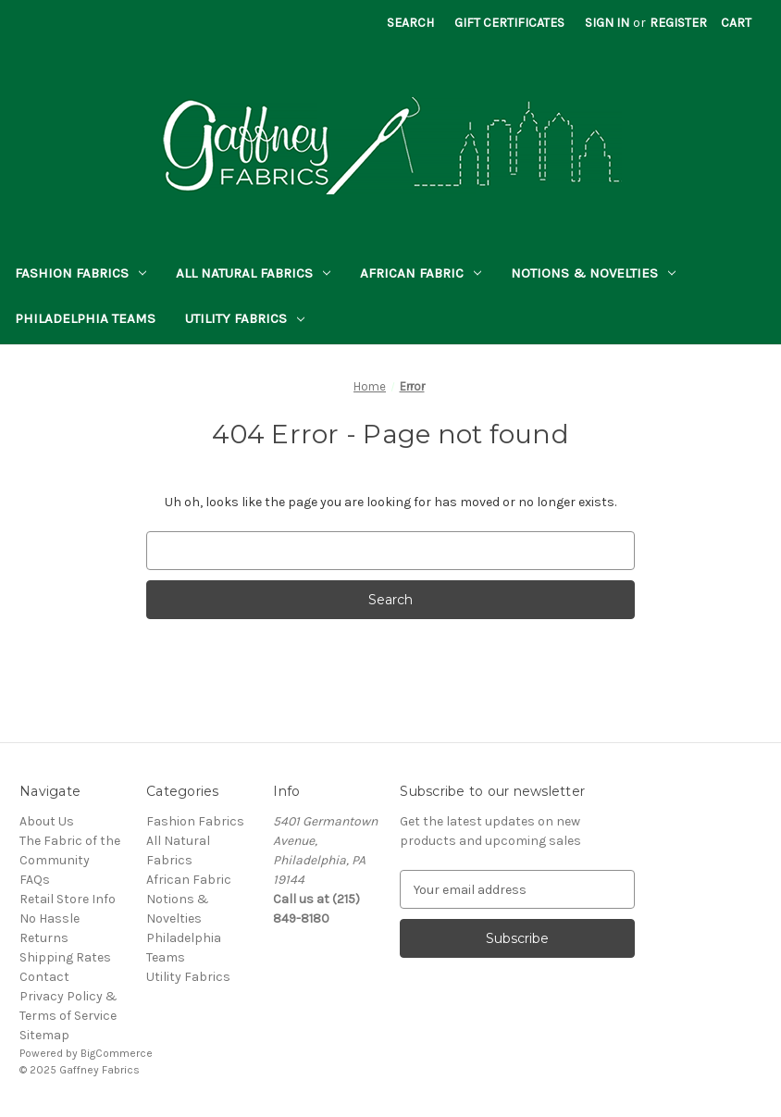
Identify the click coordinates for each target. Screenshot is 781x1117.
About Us (46, 821)
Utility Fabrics (244, 318)
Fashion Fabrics (80, 273)
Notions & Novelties (593, 273)
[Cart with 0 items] (736, 22)
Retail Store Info (67, 899)
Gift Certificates (509, 23)
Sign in (607, 23)
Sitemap (44, 1035)
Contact (44, 977)
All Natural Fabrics (253, 273)
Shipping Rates (65, 957)
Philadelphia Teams (85, 318)
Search (410, 23)
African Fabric (420, 273)
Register (678, 23)
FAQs (34, 879)
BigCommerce (117, 1053)
